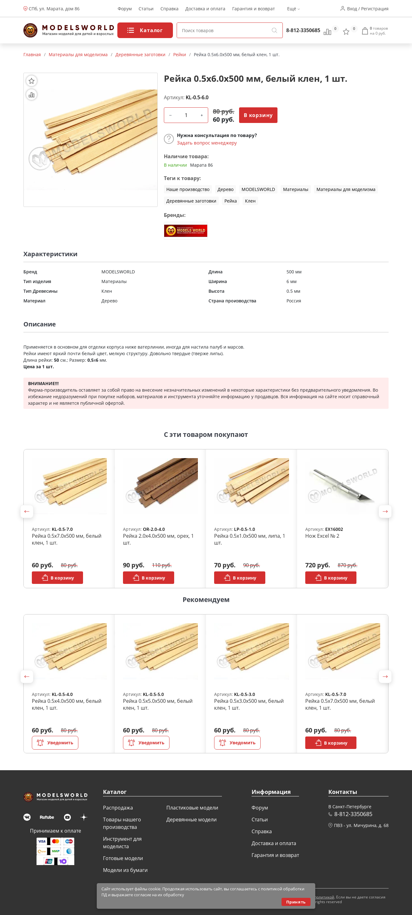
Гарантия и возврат (253, 9)
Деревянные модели (191, 819)
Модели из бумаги (125, 870)
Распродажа (118, 807)
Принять (296, 902)
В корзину (258, 115)
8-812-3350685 (303, 30)
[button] (26, 511)
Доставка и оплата (205, 9)
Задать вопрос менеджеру (207, 142)
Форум (125, 9)
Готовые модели (123, 858)
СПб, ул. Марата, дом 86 (54, 9)
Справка (169, 9)
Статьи (146, 9)
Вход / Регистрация (368, 9)
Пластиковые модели (192, 807)
